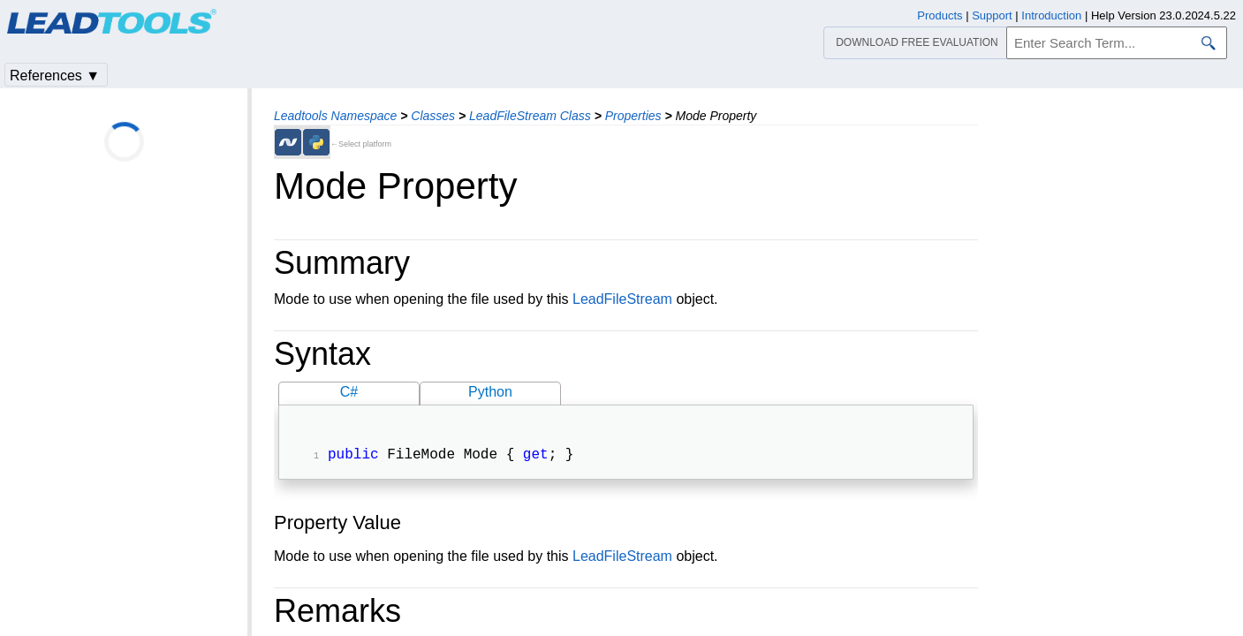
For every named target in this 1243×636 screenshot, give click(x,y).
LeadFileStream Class (530, 116)
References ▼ (55, 75)
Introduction (1051, 15)
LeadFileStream (622, 299)
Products (939, 15)
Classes (433, 116)
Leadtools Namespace (335, 116)
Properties (633, 116)
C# (349, 391)
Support (992, 15)
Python (490, 391)
